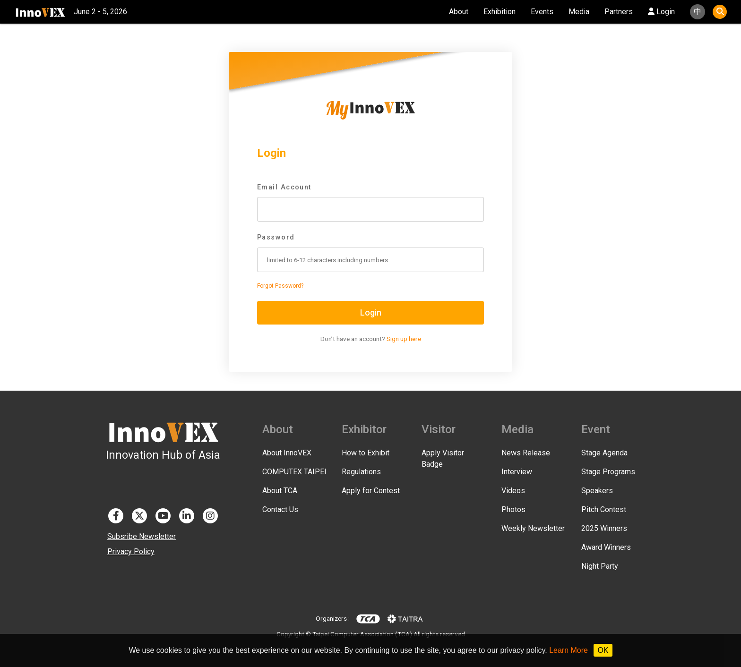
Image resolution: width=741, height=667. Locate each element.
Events (542, 11)
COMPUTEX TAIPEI (294, 471)
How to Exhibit (365, 452)
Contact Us (280, 509)
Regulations (361, 471)
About (458, 11)
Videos (513, 490)
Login (661, 11)
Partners (618, 11)
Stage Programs (608, 471)
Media (579, 11)
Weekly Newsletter (533, 528)
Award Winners (606, 547)
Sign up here (404, 338)
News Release (525, 452)
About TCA (279, 490)
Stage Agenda (604, 452)
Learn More (568, 650)
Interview (516, 471)
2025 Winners (604, 528)
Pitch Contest (603, 509)
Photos (513, 509)
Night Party (599, 566)
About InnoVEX (286, 452)
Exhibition (499, 11)
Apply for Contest (371, 490)
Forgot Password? (280, 285)
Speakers (597, 490)
